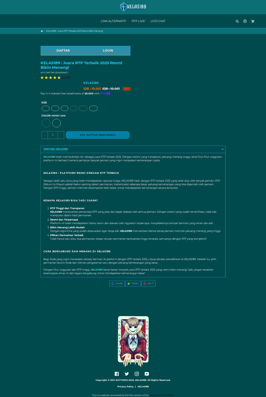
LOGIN (108, 50)
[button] (237, 21)
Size (44, 102)
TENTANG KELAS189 (55, 149)
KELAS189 (143, 386)
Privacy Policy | (127, 386)
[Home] (42, 31)
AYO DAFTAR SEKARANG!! (98, 134)
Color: (53, 115)
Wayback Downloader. (161, 395)
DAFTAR (63, 50)
